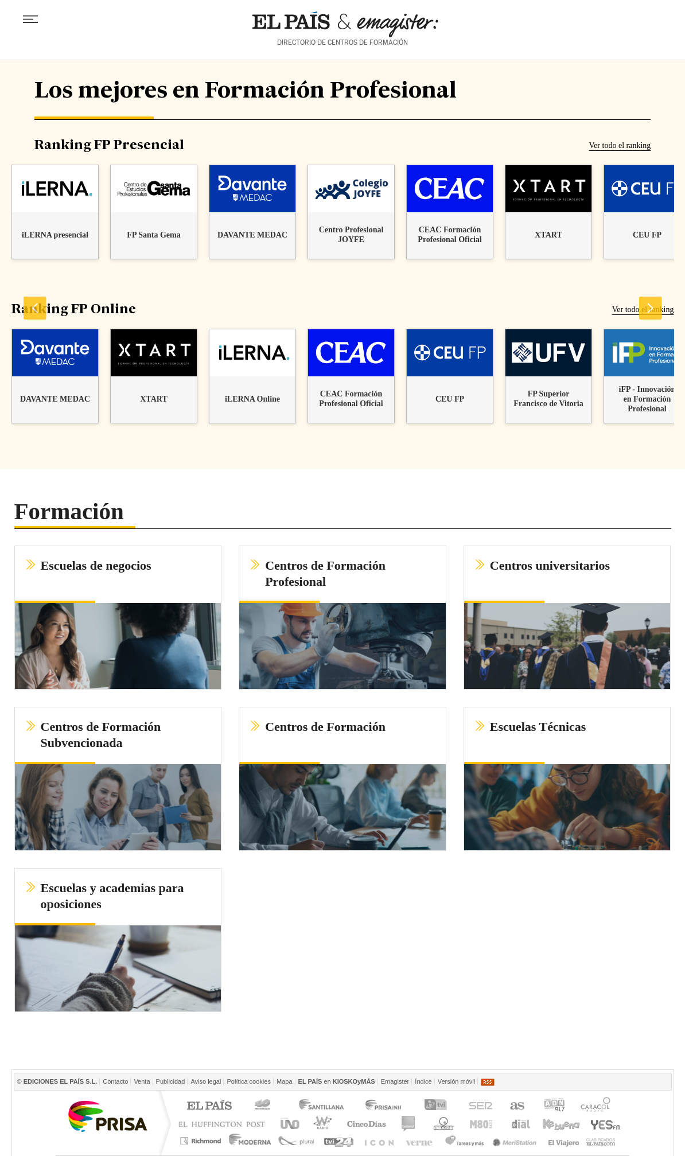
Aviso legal (205, 1081)
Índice (423, 1081)
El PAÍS (209, 1106)
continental (409, 1123)
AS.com (516, 1106)
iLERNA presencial (54, 235)
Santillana (320, 1106)
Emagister (395, 1081)
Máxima (442, 1123)
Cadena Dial (520, 1123)
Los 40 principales (264, 1106)
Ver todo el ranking (620, 145)
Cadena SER (480, 1106)
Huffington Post (224, 1123)
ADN (554, 1106)
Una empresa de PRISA (107, 1115)
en (336, 1081)
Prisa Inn (384, 1106)
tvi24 (338, 1141)
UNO (288, 1123)
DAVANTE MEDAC (252, 235)
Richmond (202, 1141)
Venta (142, 1081)
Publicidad (170, 1081)
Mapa (285, 1081)
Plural (296, 1141)
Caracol (597, 1106)
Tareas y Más (464, 1141)
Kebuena (560, 1123)
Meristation (516, 1141)
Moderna (250, 1141)
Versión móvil (456, 1081)
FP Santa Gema (153, 235)
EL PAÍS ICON (378, 1141)
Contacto (115, 1081)
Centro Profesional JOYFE (350, 234)
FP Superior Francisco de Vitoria (548, 399)
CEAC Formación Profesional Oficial (449, 234)
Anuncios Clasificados (601, 1141)
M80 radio (481, 1123)
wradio (321, 1123)
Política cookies (248, 1081)
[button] (118, 617)
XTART (548, 235)
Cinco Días (366, 1123)
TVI (438, 1106)
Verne (420, 1141)
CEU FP (646, 235)
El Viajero (563, 1141)
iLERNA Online (251, 399)
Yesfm (603, 1123)
